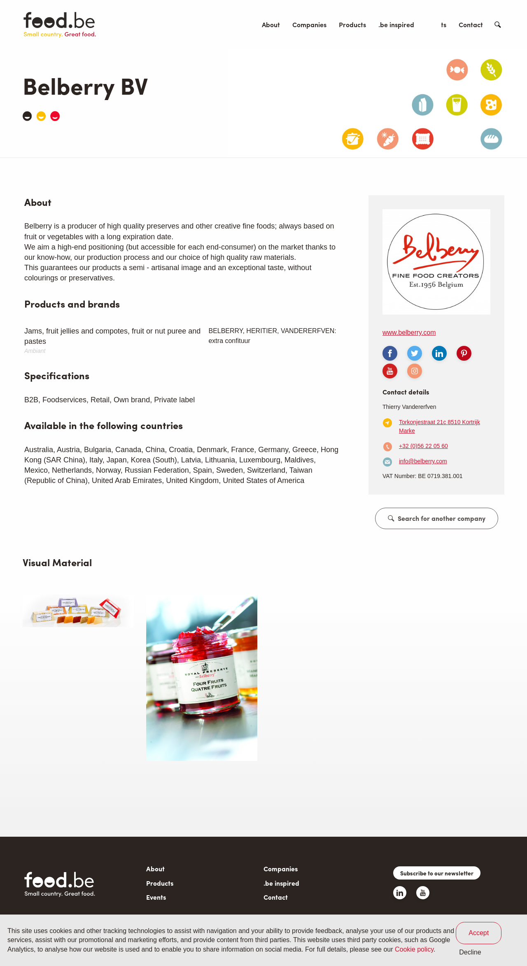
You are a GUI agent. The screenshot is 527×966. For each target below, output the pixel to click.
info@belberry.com (423, 461)
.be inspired (396, 24)
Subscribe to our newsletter (436, 873)
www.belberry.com (409, 332)
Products (352, 24)
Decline (470, 952)
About (271, 24)
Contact (471, 24)
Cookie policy (414, 949)
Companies (309, 24)
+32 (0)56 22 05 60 (423, 446)
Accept (479, 932)
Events (436, 24)
